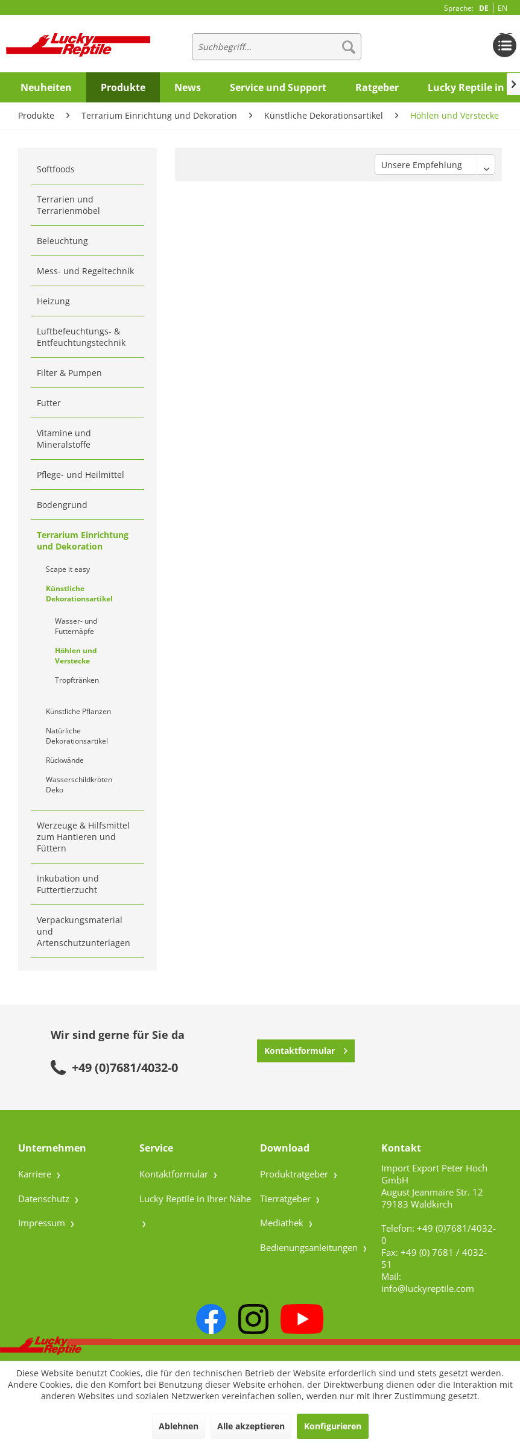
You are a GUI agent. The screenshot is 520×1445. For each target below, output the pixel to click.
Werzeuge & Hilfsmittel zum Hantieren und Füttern (83, 837)
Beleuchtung (62, 240)
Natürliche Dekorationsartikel (77, 736)
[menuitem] (276, 46)
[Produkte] (123, 87)
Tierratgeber (286, 1199)
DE (484, 8)
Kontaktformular (305, 1048)
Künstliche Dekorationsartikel (79, 593)
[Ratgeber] (377, 87)
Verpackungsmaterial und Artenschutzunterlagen (83, 931)
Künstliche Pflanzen (78, 711)
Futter (49, 403)
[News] (187, 87)
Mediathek (283, 1223)
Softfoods (56, 169)
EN (502, 8)
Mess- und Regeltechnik (85, 271)
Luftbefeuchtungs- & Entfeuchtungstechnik (81, 336)
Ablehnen (178, 1426)
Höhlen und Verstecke (76, 655)
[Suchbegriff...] (276, 46)
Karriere (36, 1174)
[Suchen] (348, 46)
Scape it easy (68, 569)
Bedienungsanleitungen (310, 1247)
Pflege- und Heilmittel (80, 474)
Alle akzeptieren (251, 1426)
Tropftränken (77, 680)
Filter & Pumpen (69, 372)
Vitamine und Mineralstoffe (64, 438)
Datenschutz (45, 1199)
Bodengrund (62, 504)
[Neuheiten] (46, 87)
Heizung (53, 301)
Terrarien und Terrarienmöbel (68, 204)
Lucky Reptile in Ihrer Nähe (195, 1199)
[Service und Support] (278, 87)
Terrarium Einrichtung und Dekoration (82, 540)
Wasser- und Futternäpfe (76, 626)
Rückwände (65, 760)
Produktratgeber (295, 1174)
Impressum (43, 1223)
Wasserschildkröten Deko (79, 784)
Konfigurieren (332, 1426)
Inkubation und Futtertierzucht (68, 884)
